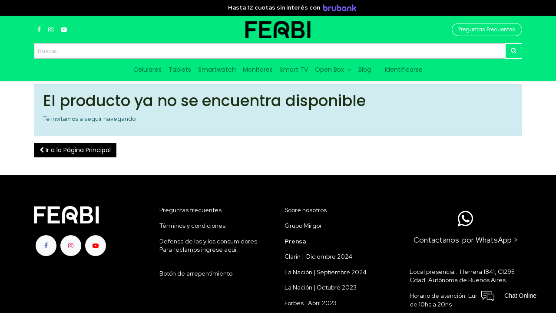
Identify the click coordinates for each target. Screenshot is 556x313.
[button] (75, 150)
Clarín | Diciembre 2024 (318, 256)
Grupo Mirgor (303, 226)
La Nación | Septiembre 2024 (326, 272)
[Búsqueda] (513, 51)
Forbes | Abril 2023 (311, 303)
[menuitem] (147, 70)
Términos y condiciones (192, 226)
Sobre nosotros (306, 210)
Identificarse (404, 69)
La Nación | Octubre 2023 (321, 287)
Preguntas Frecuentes (486, 29)
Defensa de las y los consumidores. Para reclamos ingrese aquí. (209, 245)
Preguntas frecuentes (190, 210)
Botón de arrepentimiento (195, 273)
